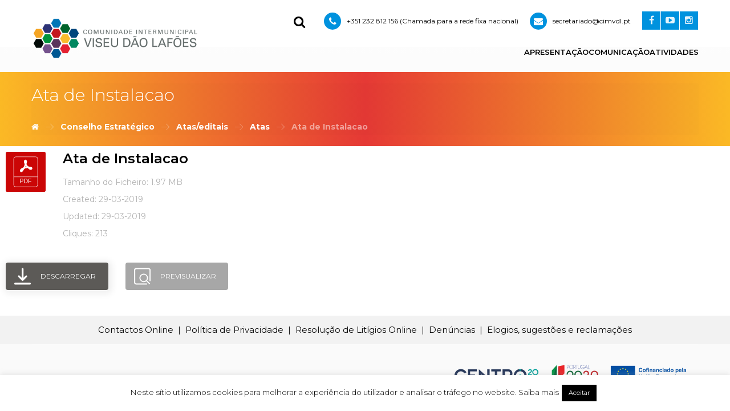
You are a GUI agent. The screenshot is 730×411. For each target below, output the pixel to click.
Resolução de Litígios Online (356, 329)
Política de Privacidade (234, 329)
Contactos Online (135, 329)
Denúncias (452, 329)
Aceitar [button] (579, 393)
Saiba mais (538, 392)
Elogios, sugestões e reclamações (559, 329)
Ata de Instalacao (125, 158)
